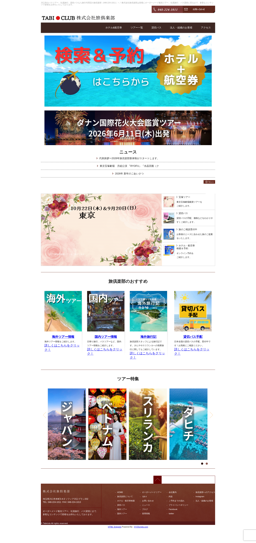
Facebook (173, 509)
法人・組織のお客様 (181, 27)
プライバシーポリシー (178, 505)
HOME (120, 492)
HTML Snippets (114, 527)
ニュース (146, 505)
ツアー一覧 (136, 27)
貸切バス (156, 27)
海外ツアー (122, 509)
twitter (171, 513)
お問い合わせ (148, 501)
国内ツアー (122, 513)
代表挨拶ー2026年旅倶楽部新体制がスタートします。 (129, 158)
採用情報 (146, 513)
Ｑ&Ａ (144, 496)
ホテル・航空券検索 (126, 501)
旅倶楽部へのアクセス (205, 492)
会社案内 (173, 492)
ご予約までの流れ (176, 501)
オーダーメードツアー (152, 492)
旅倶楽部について (125, 496)
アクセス (206, 27)
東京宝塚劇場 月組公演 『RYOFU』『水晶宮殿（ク (129, 165)
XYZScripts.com (141, 527)
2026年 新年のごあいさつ (129, 173)
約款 (171, 496)
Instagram (200, 496)
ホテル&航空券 (113, 27)
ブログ (145, 509)
